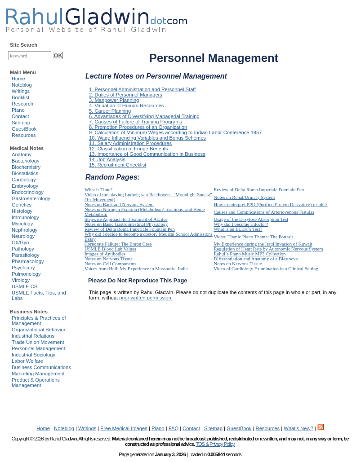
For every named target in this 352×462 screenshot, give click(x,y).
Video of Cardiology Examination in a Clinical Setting (266, 268)
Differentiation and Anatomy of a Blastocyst (256, 258)
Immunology (25, 217)
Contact (20, 116)
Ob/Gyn (20, 242)
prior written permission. (146, 297)
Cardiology (24, 179)
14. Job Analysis (107, 159)
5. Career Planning (110, 111)
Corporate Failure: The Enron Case (118, 244)
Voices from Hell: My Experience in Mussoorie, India (136, 268)
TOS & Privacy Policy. (215, 444)
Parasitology (26, 255)
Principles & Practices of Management (39, 320)
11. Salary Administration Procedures (130, 143)
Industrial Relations (33, 336)
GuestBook (24, 129)
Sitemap (21, 122)
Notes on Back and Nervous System (119, 204)
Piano (18, 110)
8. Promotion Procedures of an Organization (138, 127)
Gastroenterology (31, 198)
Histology (22, 211)
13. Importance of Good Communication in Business (147, 154)
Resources (24, 135)
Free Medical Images (123, 428)
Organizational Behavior (38, 329)
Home (18, 78)
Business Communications (41, 367)
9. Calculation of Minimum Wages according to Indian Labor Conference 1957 (175, 132)
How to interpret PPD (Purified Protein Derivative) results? (271, 204)
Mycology (22, 223)
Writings (21, 91)
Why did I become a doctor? (241, 224)
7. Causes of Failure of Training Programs (135, 121)
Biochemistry (26, 167)
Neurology (23, 236)
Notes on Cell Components (110, 263)
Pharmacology (28, 261)
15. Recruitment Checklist (117, 164)
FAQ (173, 428)
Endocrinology (28, 192)
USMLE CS (24, 286)
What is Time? (98, 189)
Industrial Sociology (33, 354)
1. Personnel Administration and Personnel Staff (142, 89)
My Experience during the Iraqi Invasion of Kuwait (263, 244)
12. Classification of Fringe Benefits (128, 148)
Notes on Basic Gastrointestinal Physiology (126, 224)
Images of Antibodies (105, 253)
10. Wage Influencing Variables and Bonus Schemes (147, 138)
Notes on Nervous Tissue (109, 258)
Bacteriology (26, 160)
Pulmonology (26, 274)
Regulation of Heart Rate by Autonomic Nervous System (268, 248)
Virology (21, 280)
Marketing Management (38, 373)
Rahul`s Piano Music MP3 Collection (250, 253)
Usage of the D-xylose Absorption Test (251, 219)
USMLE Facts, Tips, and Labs (39, 295)
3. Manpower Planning (114, 100)
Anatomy (21, 154)
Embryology (25, 186)
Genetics (21, 204)
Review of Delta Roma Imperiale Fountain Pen (259, 189)
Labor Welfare (27, 361)
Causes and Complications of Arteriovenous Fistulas (264, 212)
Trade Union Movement (38, 342)
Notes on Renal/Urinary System (244, 197)
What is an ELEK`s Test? (238, 229)
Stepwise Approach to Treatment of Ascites (126, 219)
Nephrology (24, 230)
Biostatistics (25, 173)
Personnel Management (38, 348)
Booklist (20, 97)
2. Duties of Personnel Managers (125, 94)
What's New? (298, 428)
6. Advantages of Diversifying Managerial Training (144, 116)
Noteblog (22, 85)
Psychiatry (23, 267)
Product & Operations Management (36, 382)
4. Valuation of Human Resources (126, 105)
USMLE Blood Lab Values (110, 248)
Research (22, 103)
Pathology (23, 248)
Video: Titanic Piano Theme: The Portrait (253, 236)
